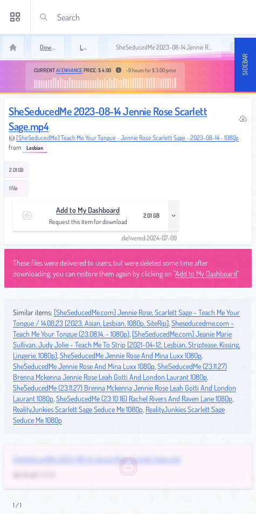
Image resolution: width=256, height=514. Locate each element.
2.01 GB (16, 169)
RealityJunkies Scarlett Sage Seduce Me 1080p (78, 409)
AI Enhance (69, 70)
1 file (13, 188)
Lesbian (34, 147)
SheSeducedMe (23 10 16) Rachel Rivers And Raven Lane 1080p (144, 398)
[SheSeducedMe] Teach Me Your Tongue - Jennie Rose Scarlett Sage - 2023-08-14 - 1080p (127, 138)
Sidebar (245, 64)
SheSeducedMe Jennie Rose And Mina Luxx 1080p (131, 355)
